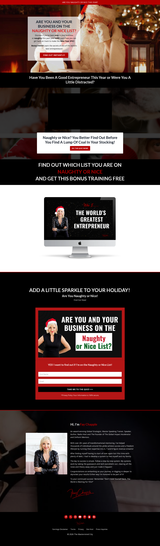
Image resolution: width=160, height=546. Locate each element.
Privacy (81, 536)
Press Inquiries (104, 536)
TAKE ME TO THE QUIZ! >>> (80, 392)
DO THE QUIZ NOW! (80, 149)
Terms (72, 536)
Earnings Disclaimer (58, 536)
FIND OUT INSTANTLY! (54, 56)
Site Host (91, 536)
